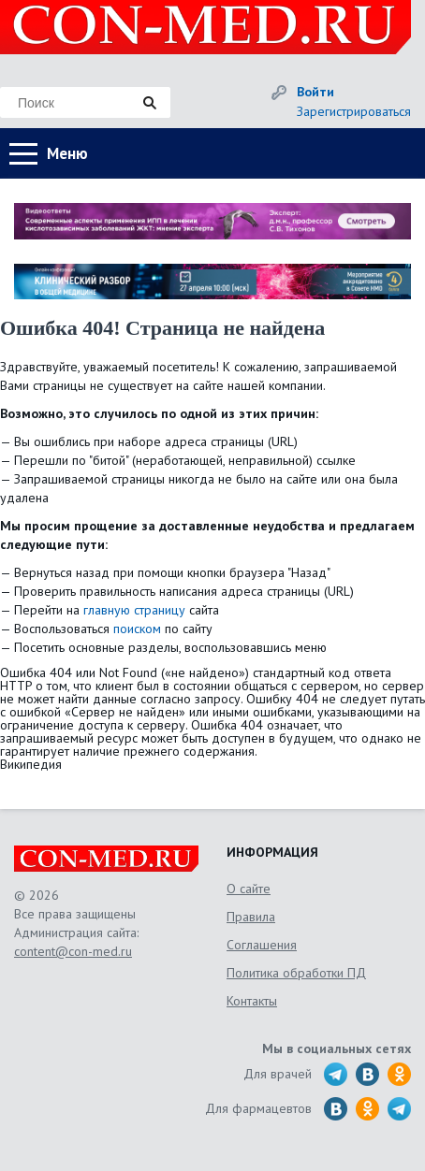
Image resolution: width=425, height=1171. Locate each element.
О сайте (249, 888)
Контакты (252, 1000)
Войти (315, 91)
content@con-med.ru (73, 951)
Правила (251, 916)
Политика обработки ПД (296, 972)
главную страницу (134, 609)
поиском (137, 628)
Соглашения (262, 944)
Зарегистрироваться (354, 111)
